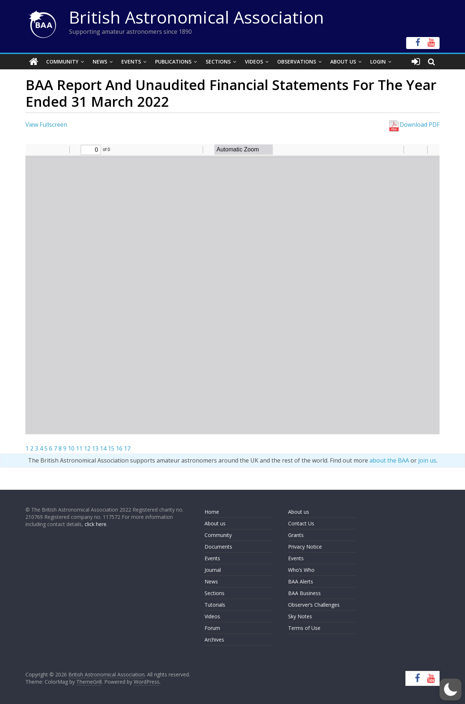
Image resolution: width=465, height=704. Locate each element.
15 (111, 448)
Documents (218, 546)
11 (79, 448)
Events (131, 61)
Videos (254, 61)
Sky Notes (300, 616)
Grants (296, 535)
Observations (296, 61)
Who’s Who (301, 569)
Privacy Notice (305, 546)
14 (103, 448)
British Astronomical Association (196, 17)
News (100, 61)
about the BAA (389, 460)
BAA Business (304, 593)
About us (215, 523)
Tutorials (215, 604)
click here (95, 524)
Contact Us (301, 523)
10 (71, 448)
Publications (173, 61)
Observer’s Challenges (314, 604)
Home (212, 511)
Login (378, 61)
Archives (214, 639)
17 (127, 448)
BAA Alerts (300, 581)
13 (95, 448)
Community (62, 61)
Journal (213, 569)
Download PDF (414, 125)
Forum (212, 627)
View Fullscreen (46, 125)
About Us (343, 61)
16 (119, 448)
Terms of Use (304, 627)
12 (87, 448)
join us (427, 460)
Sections (218, 61)
